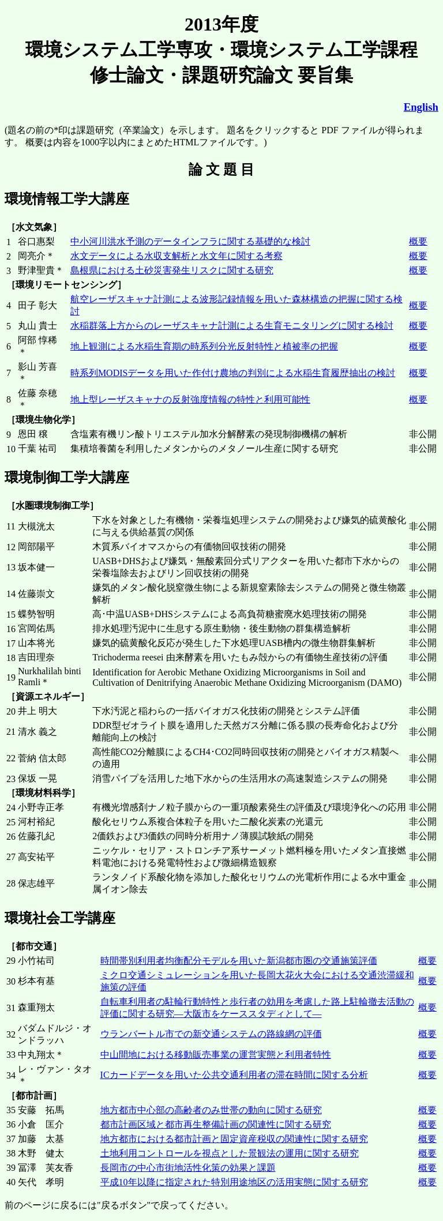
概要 (418, 241)
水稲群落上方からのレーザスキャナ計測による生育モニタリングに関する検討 (231, 325)
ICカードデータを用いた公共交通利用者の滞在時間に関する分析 (234, 1075)
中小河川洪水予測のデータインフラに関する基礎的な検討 (190, 241)
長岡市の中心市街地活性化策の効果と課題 (188, 1168)
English (421, 107)
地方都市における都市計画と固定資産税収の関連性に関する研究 (234, 1139)
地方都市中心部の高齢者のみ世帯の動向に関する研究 (211, 1110)
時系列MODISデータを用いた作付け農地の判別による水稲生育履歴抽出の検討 (233, 373)
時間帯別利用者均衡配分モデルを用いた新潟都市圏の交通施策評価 (238, 960)
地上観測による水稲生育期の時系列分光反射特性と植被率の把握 (204, 346)
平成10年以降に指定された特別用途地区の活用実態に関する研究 (234, 1182)
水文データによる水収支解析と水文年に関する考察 (176, 256)
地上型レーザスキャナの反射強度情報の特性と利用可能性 (190, 399)
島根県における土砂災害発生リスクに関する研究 (171, 270)
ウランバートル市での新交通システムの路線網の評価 (211, 1034)
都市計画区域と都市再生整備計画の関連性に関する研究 (215, 1124)
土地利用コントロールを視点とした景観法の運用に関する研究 (229, 1153)
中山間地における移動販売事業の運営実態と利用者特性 (215, 1055)
